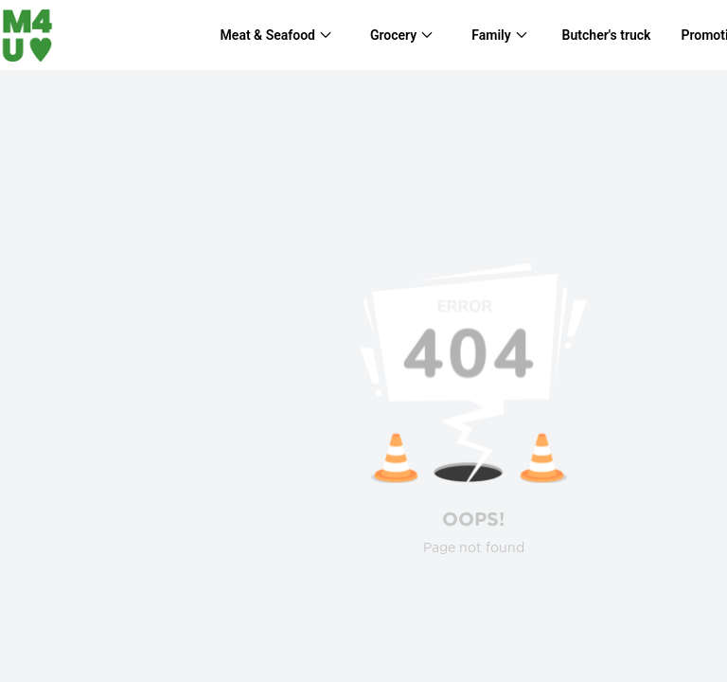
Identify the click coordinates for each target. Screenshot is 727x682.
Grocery (393, 35)
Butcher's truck (606, 35)
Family (490, 35)
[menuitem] (276, 35)
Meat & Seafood (268, 35)
